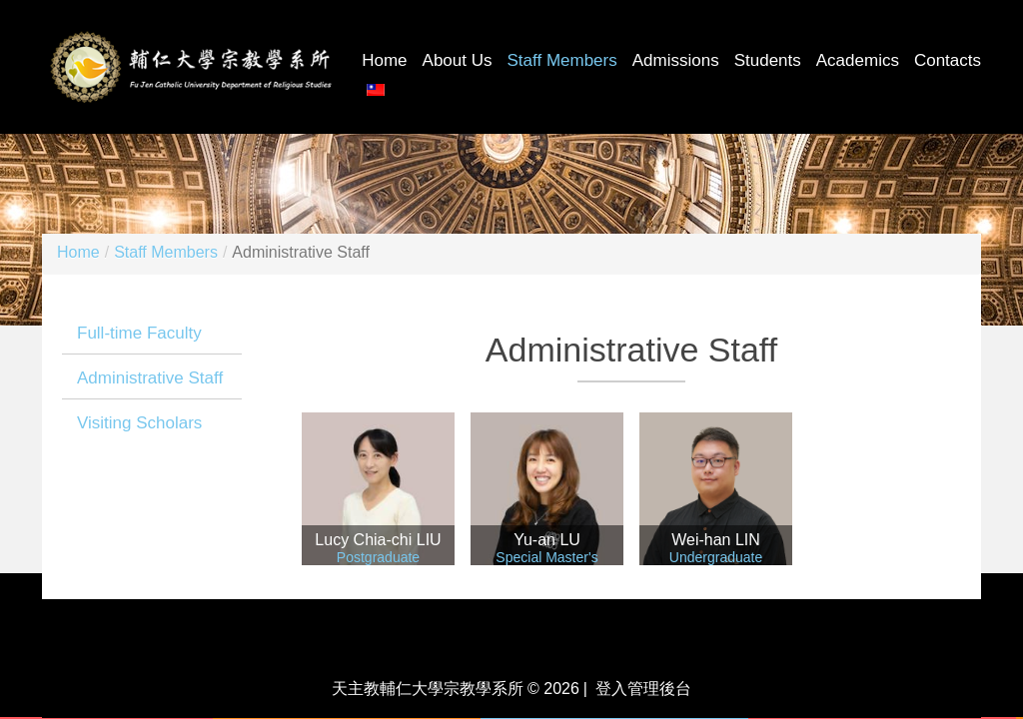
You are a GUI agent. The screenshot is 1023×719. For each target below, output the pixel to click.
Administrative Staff (150, 377)
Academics (857, 61)
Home (384, 61)
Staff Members (562, 61)
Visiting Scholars (139, 422)
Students (767, 61)
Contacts (947, 61)
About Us (458, 61)
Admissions (675, 61)
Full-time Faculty (139, 333)
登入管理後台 (643, 688)
